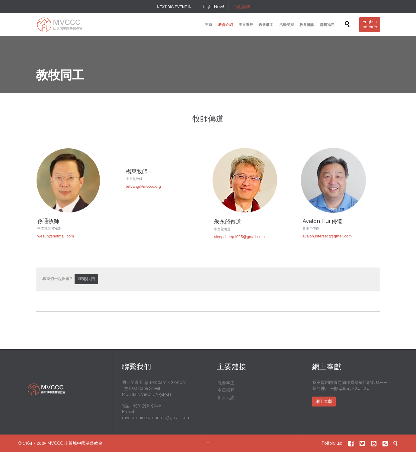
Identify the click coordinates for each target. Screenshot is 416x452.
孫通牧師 (48, 221)
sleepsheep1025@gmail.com (239, 236)
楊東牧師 (137, 171)
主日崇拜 (226, 390)
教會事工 (226, 383)
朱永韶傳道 (227, 221)
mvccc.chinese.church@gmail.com (156, 417)
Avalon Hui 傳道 (322, 221)
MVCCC (55, 443)
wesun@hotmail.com (55, 236)
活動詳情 (242, 7)
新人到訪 (226, 397)
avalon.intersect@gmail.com (327, 236)
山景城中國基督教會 (83, 443)
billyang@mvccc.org (143, 186)
